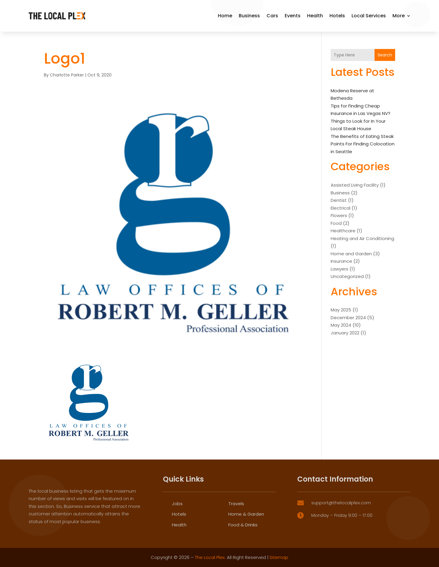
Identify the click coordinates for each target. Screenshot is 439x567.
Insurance (341, 261)
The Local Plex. (210, 557)
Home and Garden (351, 254)
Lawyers (339, 269)
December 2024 (348, 317)
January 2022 (345, 333)
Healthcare (343, 231)
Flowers (339, 215)
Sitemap (278, 557)
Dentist (339, 200)
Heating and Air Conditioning (362, 238)
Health (315, 15)
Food (336, 223)
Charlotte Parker (67, 75)
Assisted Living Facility (355, 185)
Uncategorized (347, 276)
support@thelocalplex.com (341, 543)
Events (293, 15)
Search (385, 55)
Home (225, 15)
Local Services (369, 15)
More (398, 15)
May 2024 (341, 325)
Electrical (340, 208)
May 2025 (341, 310)
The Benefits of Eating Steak (362, 136)
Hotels (337, 15)
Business (249, 15)
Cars (272, 15)
